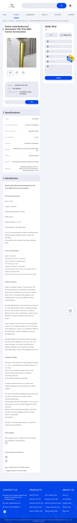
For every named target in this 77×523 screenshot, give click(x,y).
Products (16, 14)
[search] (61, 5)
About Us (44, 14)
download (71, 14)
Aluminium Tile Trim (21, 21)
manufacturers (30, 14)
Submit (58, 78)
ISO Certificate (67, 499)
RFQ (31, 102)
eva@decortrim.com (12, 503)
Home (4, 14)
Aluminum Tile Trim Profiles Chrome (19, 467)
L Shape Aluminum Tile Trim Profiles (16, 470)
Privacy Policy (67, 507)
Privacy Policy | (9, 519)
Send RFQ (58, 14)
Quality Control (67, 503)
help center (66, 511)
